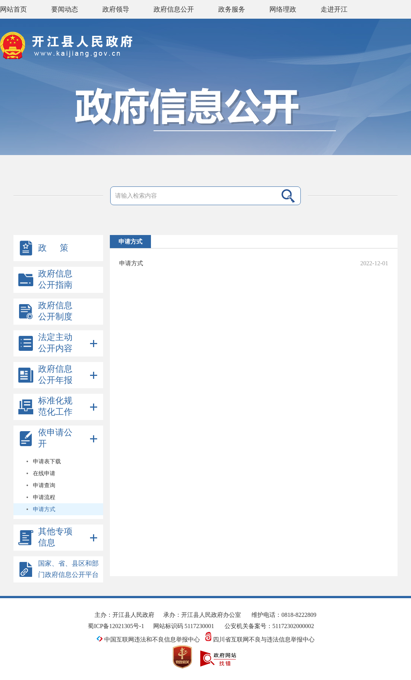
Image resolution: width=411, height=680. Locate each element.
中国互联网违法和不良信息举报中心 (148, 639)
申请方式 (131, 263)
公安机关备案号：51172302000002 (269, 626)
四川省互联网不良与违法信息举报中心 (260, 639)
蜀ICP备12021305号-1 (116, 626)
